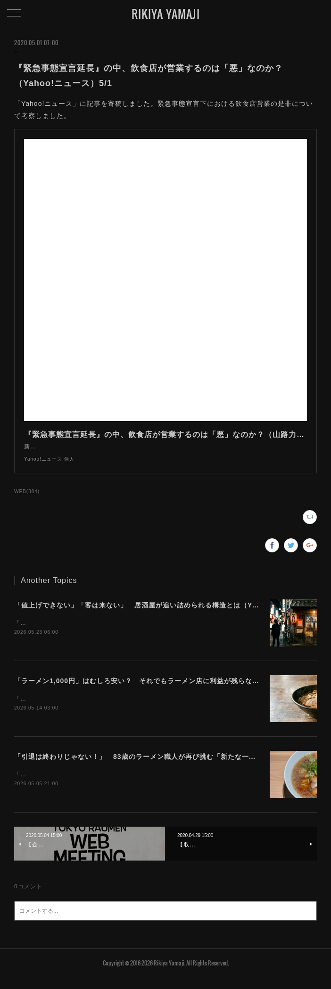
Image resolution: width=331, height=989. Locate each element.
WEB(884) (27, 500)
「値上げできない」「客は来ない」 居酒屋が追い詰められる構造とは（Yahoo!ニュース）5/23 (168, 614)
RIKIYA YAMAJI (166, 13)
